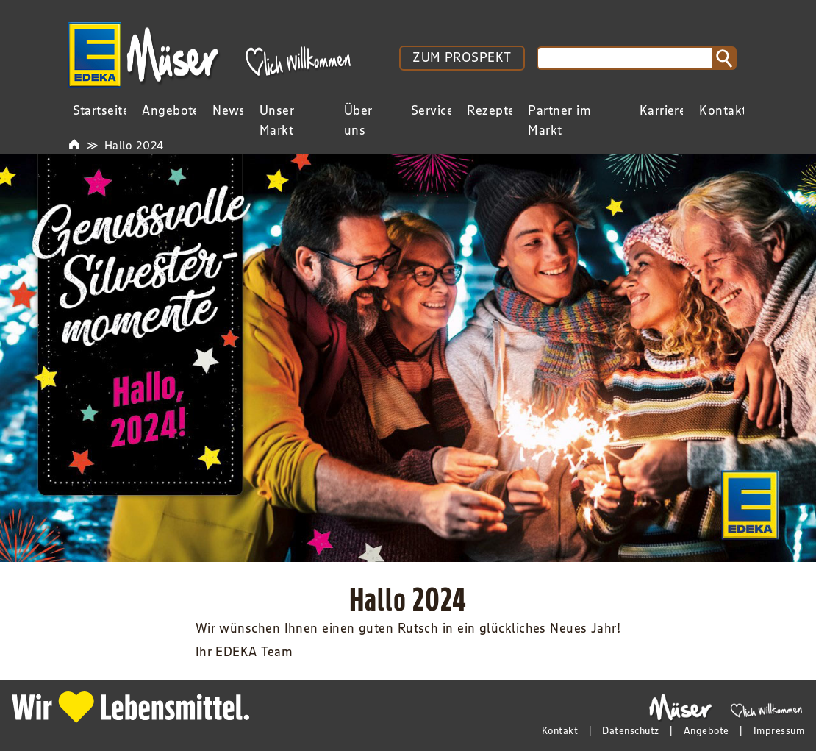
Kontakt (560, 730)
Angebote (706, 730)
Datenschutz (630, 730)
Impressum (779, 730)
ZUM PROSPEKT (461, 57)
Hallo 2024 (134, 145)
